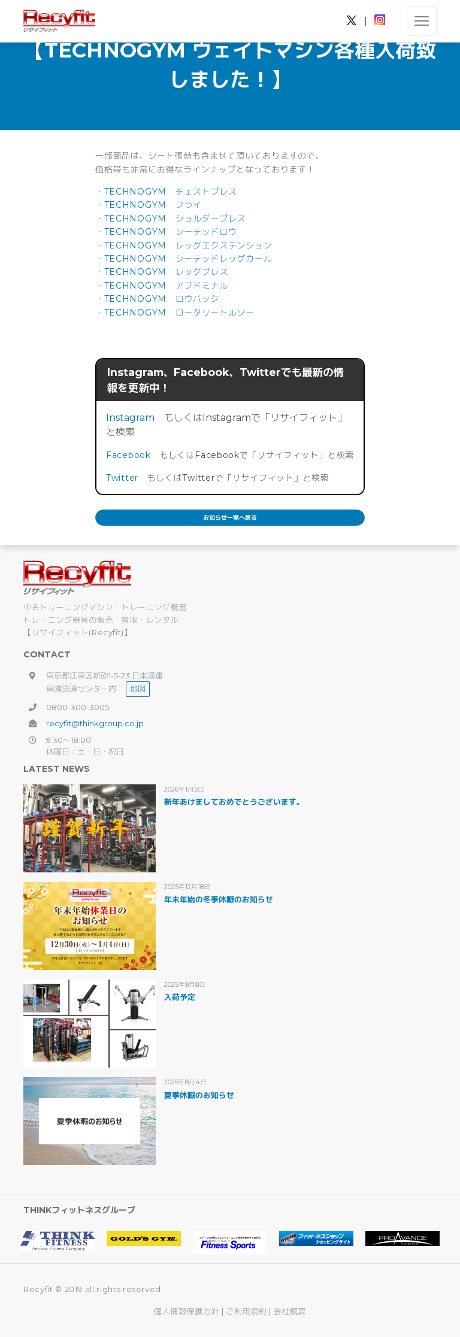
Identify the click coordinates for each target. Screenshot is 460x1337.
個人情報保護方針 (186, 1311)
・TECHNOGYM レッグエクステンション (183, 245)
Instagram (130, 417)
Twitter (122, 477)
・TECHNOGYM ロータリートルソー (175, 312)
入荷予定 (179, 997)
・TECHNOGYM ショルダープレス (170, 218)
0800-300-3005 (77, 707)
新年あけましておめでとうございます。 (234, 802)
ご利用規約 (247, 1311)
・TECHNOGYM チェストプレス (166, 191)
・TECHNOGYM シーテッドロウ (166, 231)
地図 (138, 688)
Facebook (128, 455)
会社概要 (289, 1311)
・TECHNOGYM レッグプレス (161, 271)
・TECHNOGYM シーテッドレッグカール (183, 258)
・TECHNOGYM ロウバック (157, 298)
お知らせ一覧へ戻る (230, 518)
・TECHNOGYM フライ (148, 204)
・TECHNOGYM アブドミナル (161, 285)
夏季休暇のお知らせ (199, 1095)
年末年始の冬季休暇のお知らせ (218, 899)
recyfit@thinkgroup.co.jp (95, 723)
